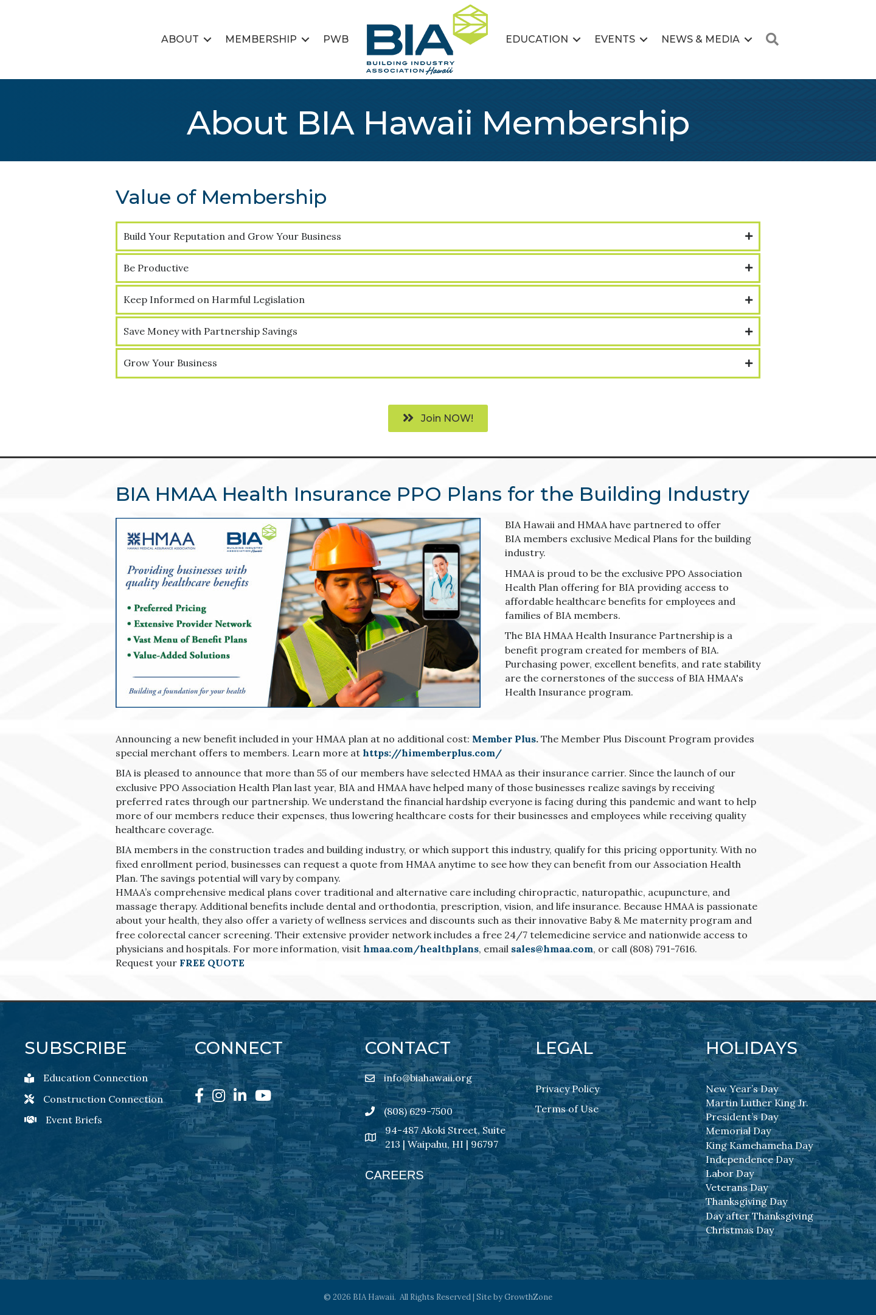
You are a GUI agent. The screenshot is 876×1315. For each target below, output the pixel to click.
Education (537, 39)
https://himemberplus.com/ (432, 753)
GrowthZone (528, 1297)
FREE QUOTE (212, 962)
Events (614, 39)
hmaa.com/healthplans (421, 948)
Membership (261, 39)
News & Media (700, 39)
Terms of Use (567, 1109)
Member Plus (504, 739)
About (180, 39)
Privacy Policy (567, 1088)
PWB (336, 39)
